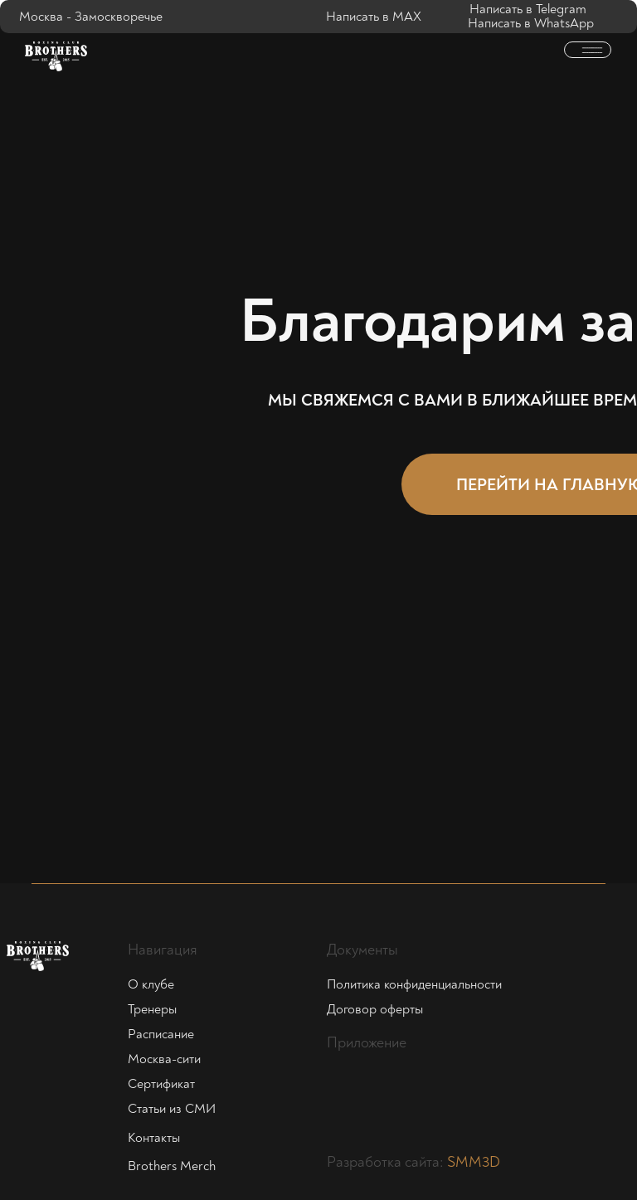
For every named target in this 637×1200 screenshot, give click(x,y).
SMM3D (473, 1162)
